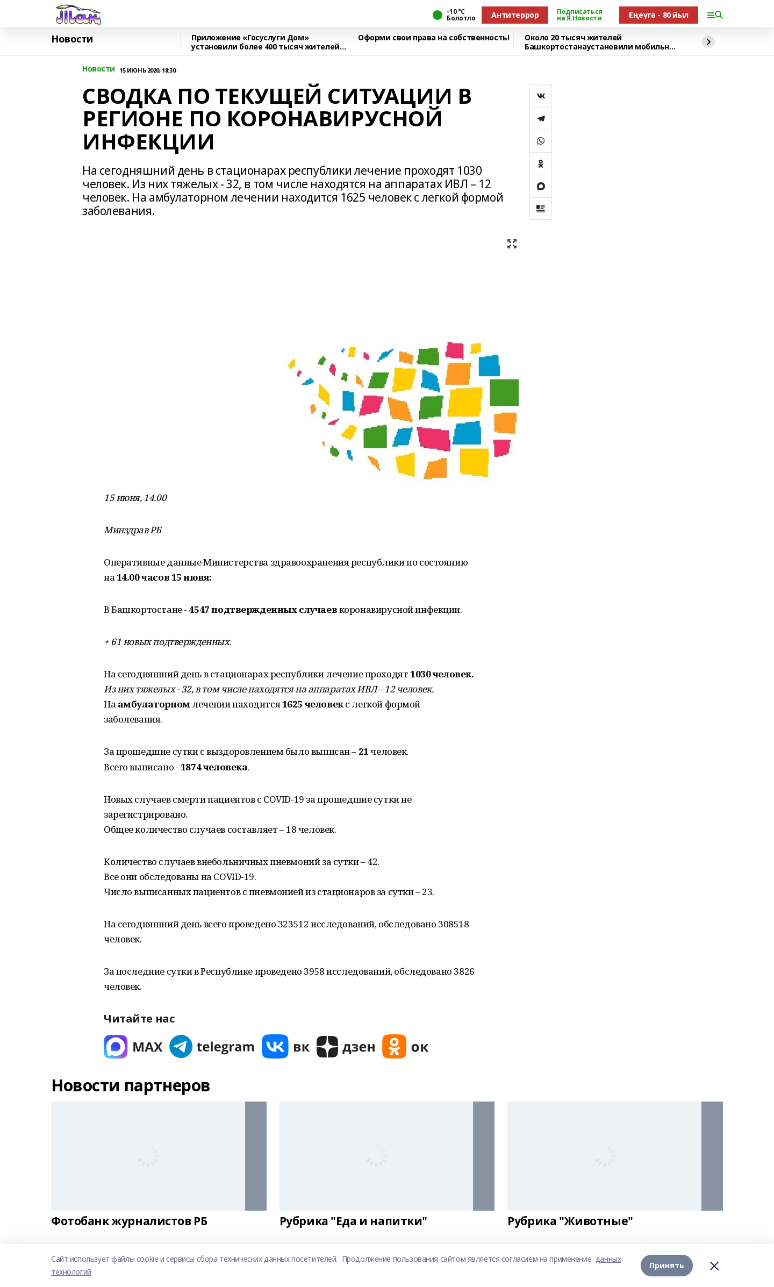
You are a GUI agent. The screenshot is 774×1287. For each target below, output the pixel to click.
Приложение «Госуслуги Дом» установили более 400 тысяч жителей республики (265, 42)
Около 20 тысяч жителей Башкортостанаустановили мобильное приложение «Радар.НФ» (601, 42)
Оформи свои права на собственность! (433, 37)
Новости (72, 39)
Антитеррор (515, 15)
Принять (666, 1265)
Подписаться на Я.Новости (579, 15)
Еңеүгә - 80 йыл (659, 15)
